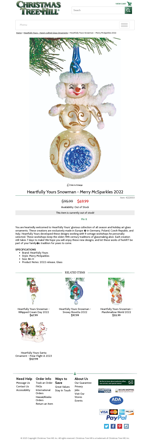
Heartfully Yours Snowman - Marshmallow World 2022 (116, 310)
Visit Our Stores (79, 395)
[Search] (98, 10)
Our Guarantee (83, 382)
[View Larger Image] (75, 109)
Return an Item (44, 403)
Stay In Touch (63, 390)
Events (79, 400)
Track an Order (44, 382)
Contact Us (22, 386)
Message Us (23, 382)
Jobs (77, 390)
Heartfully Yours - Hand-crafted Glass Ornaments (46, 33)
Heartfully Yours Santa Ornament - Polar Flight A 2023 (33, 354)
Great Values (62, 386)
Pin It (84, 219)
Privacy (79, 386)
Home (19, 33)
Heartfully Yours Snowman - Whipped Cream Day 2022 (34, 310)
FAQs (39, 386)
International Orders (43, 391)
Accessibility (23, 390)
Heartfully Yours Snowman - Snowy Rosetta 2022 (75, 310)
